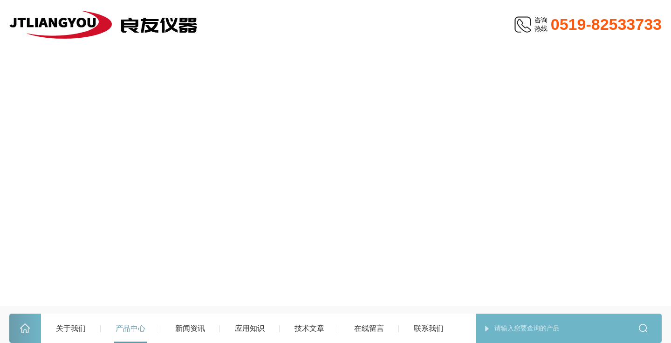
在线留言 (369, 328)
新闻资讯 (190, 328)
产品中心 (130, 328)
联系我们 (429, 328)
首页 (25, 328)
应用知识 (250, 328)
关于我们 (71, 328)
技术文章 (309, 328)
